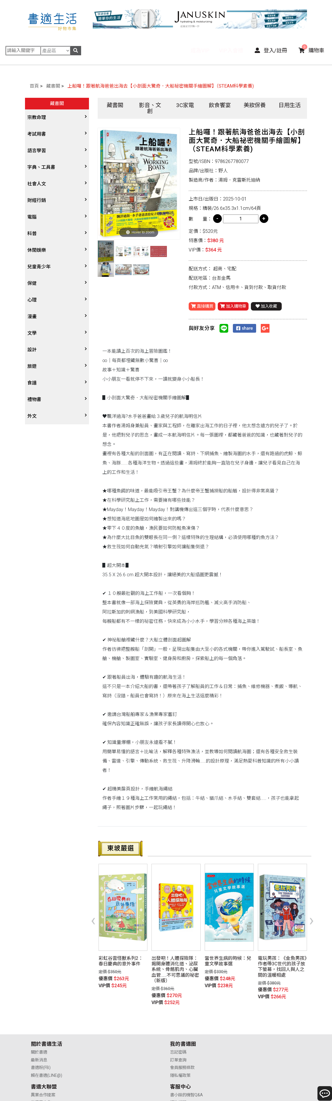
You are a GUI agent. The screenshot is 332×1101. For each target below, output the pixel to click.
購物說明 (248, 1030)
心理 (32, 300)
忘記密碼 (109, 1023)
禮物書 (34, 399)
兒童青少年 (39, 267)
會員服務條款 (113, 1038)
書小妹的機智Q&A (256, 1023)
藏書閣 (53, 86)
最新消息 (39, 1030)
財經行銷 (36, 200)
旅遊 (32, 366)
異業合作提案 (182, 1023)
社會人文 (36, 184)
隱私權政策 (111, 1046)
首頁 (34, 86)
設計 (32, 349)
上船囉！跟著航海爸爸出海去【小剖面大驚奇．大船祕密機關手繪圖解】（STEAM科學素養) (160, 86)
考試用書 (36, 134)
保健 (32, 283)
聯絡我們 (248, 1046)
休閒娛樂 (36, 250)
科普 (32, 233)
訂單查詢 (109, 1030)
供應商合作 (180, 1030)
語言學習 (36, 150)
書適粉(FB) (41, 1038)
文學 (32, 333)
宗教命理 (36, 117)
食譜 (32, 383)
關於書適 (39, 1023)
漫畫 (32, 316)
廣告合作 (178, 1046)
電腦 (32, 217)
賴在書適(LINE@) (46, 1046)
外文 (32, 416)
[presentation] (93, 911)
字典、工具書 (41, 167)
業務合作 (178, 1038)
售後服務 (248, 1038)
